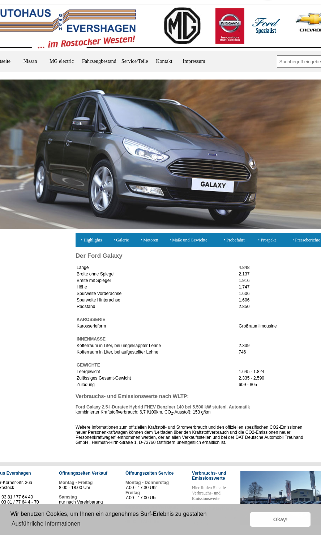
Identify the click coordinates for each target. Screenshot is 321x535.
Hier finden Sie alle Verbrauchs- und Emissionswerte (209, 493)
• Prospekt (267, 240)
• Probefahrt (234, 240)
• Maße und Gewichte (188, 240)
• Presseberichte (306, 240)
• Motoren (149, 240)
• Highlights (91, 240)
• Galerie (121, 240)
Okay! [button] (280, 519)
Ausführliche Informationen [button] (46, 524)
